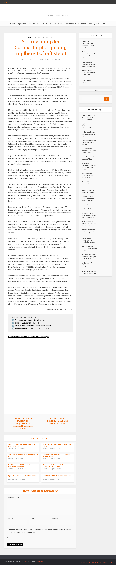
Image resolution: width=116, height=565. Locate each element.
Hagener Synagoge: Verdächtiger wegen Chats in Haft (89, 297)
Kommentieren (13, 497)
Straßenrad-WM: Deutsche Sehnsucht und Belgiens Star (88, 245)
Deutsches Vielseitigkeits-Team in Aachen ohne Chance (57, 466)
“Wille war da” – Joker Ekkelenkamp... (88, 307)
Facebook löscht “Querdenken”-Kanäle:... (88, 89)
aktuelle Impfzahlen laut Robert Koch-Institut (33, 325)
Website (55, 518)
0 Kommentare (44, 59)
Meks (25, 562)
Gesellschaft (70, 23)
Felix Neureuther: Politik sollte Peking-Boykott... (88, 287)
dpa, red (57, 59)
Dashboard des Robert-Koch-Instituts (30, 320)
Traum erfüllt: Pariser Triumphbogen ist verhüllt (88, 155)
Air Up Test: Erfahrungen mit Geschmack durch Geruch (88, 45)
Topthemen (22, 23)
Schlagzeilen (94, 23)
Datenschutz (90, 562)
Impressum (98, 562)
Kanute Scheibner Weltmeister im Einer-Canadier (57, 476)
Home (6, 2)
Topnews (37, 37)
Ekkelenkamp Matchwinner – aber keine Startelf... (87, 166)
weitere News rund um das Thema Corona (32, 328)
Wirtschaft (82, 23)
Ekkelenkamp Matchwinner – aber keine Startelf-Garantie (57, 455)
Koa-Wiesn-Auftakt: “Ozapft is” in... (89, 176)
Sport (39, 23)
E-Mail (32, 518)
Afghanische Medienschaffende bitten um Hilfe (22, 455)
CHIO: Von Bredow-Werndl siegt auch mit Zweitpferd (21, 445)
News (30, 37)
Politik (32, 23)
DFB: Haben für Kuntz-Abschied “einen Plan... (88, 196)
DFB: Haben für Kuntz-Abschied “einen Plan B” (23, 476)
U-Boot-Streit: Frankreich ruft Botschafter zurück (89, 278)
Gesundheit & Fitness (52, 23)
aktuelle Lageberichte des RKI (27, 323)
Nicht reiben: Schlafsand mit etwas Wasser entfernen (89, 56)
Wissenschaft (47, 37)
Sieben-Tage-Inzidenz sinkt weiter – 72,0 (87, 235)
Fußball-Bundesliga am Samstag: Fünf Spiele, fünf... (87, 268)
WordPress (39, 562)
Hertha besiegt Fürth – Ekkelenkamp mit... (87, 317)
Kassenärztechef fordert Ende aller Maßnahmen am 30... (88, 225)
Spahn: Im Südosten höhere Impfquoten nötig (56, 445)
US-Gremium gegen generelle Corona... (88, 215)
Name (10, 518)
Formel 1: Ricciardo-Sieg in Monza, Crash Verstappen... (88, 79)
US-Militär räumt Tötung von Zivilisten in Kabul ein (89, 256)
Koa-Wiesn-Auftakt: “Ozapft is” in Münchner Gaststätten (23, 466)
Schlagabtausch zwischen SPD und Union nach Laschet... (89, 67)
